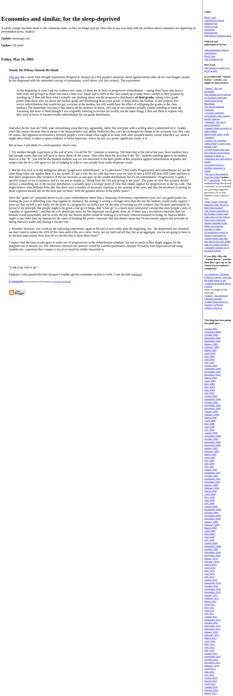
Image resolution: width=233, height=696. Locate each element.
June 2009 (209, 537)
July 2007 (209, 466)
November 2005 (212, 405)
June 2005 (209, 390)
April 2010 (209, 567)
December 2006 (212, 445)
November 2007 (212, 478)
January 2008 (211, 485)
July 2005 (209, 393)
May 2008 (209, 497)
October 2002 (211, 334)
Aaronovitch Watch (214, 20)
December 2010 (212, 592)
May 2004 (209, 383)
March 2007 (210, 454)
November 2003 (212, 371)
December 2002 (212, 341)
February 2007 (211, 451)
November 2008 (212, 515)
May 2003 (209, 356)
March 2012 (210, 638)
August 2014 (211, 687)
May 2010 (209, 570)
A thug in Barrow (213, 307)
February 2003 (211, 347)
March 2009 (210, 527)
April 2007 (209, 457)
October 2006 (211, 439)
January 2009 (211, 521)
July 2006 (209, 429)
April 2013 (209, 668)
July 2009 (209, 540)
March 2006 (210, 417)
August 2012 (211, 653)
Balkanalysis (210, 23)
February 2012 (211, 635)
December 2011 (212, 628)
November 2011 (212, 625)
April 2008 (209, 494)
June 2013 (209, 671)
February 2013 (211, 665)
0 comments (16, 281)
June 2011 (209, 610)
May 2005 (209, 387)
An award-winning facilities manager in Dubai (214, 167)
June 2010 (209, 573)
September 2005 (212, 399)
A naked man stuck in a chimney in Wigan (216, 303)
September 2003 (212, 368)
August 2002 (211, 328)
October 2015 (211, 690)
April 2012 (209, 641)
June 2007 (209, 463)
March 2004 (210, 377)
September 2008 (212, 509)
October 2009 (211, 549)
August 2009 (211, 543)
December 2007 (212, 481)
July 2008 (209, 503)
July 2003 (209, 362)
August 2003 (211, 365)
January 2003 (211, 344)
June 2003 (209, 359)
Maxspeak (209, 29)
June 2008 (209, 500)
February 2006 (211, 414)
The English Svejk (213, 59)
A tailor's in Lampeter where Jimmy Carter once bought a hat (217, 143)
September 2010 (212, 583)
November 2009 (212, 552)
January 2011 (211, 595)
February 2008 (211, 488)
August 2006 (211, 432)
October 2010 (211, 586)
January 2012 (211, 632)
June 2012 (209, 647)
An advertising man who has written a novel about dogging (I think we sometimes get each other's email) (218, 155)
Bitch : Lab (210, 17)
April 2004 (209, 380)
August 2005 (211, 396)
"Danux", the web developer (213, 90)
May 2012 (209, 644)
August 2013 (211, 677)
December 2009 (212, 555)
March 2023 (210, 693)
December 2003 (212, 374)
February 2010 (211, 561)
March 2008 (210, 491)
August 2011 (210, 616)
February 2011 (211, 598)
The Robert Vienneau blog (217, 35)
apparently (215, 180)
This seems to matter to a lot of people (217, 69)
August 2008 (211, 506)
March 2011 (210, 601)
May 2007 (209, 460)
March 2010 (210, 564)
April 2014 (209, 684)
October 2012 (211, 659)
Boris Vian (209, 56)
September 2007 (212, 472)
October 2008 (211, 512)
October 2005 (211, 402)
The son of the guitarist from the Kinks (216, 176)
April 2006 (209, 420)
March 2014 (210, 681)
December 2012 (212, 662)
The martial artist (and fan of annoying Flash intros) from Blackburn (217, 99)
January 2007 (211, 448)
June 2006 (209, 426)
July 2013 (209, 674)
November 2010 (212, 589)
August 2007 (211, 469)
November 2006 (212, 442)
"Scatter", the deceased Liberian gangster (216, 297)
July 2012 (209, 650)
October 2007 (211, 475)
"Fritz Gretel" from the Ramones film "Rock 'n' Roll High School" (216, 204)
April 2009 (209, 530)
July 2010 (209, 576)
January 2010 (211, 558)
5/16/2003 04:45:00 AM (61, 282)
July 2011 (209, 613)
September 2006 (212, 436)
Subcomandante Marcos (216, 50)
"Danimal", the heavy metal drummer (215, 124)
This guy (14, 77)
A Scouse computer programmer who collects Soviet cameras (217, 115)
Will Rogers (210, 53)
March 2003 (210, 350)
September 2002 (212, 331)
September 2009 (212, 546)
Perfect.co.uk (211, 26)
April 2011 (209, 604)
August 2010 (211, 579)
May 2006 (209, 423)
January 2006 (211, 411)
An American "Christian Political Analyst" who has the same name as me (217, 277)
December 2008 (212, 518)
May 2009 (209, 534)
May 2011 (209, 607)
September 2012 (212, 656)
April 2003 (209, 353)
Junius (138, 274)
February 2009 (211, 524)
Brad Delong (210, 32)
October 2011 (211, 622)
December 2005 (212, 408)
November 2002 (212, 338)
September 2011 (212, 619)
